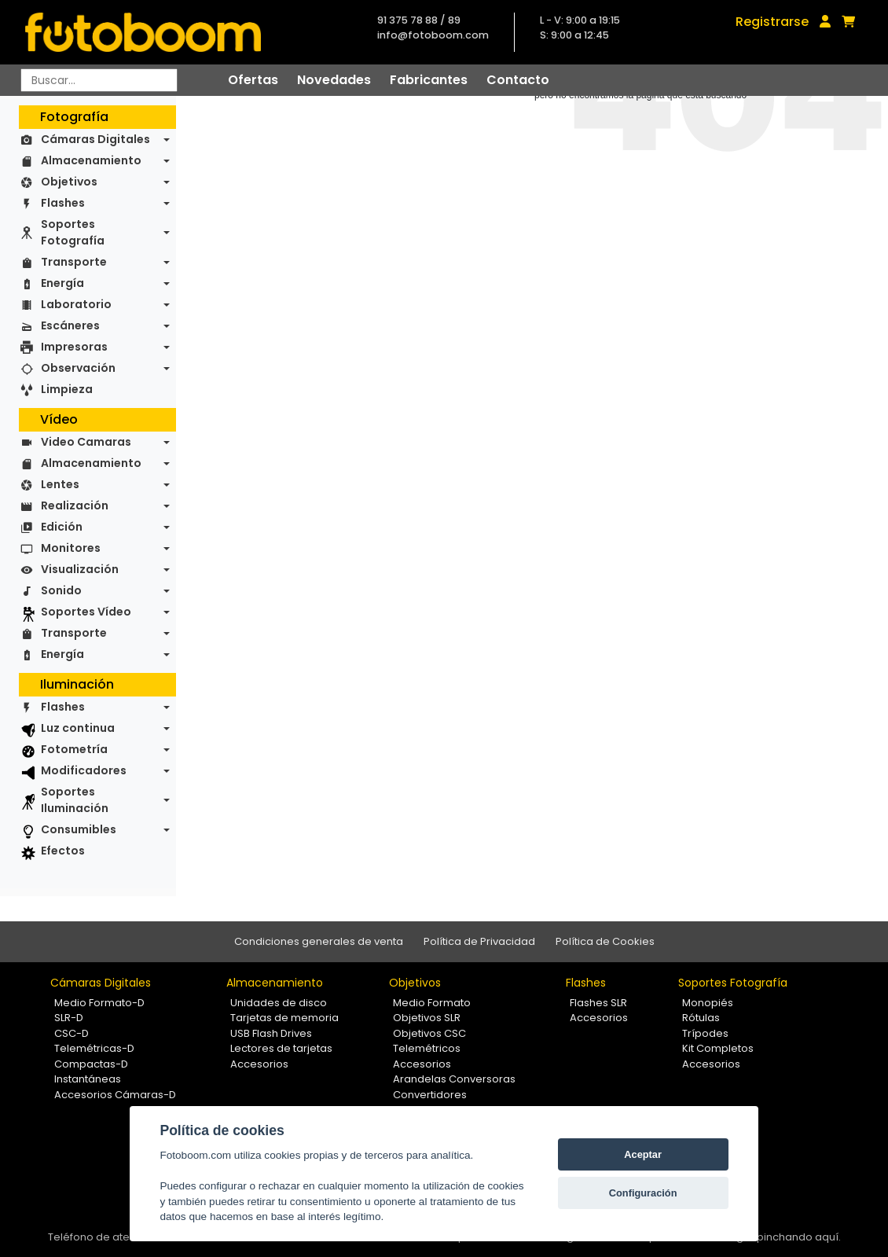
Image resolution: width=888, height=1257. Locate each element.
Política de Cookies (605, 941)
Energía (62, 283)
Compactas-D (91, 1064)
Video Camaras (86, 442)
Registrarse (772, 22)
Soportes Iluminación (74, 800)
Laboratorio (76, 304)
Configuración (643, 1193)
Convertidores (430, 1094)
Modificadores (84, 770)
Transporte (74, 262)
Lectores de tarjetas (281, 1048)
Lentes (60, 484)
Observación (78, 368)
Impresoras (74, 347)
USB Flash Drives (271, 1033)
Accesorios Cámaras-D (115, 1094)
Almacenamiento (91, 160)
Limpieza (67, 389)
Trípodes (705, 1033)
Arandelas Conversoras (454, 1078)
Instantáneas (87, 1078)
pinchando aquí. (799, 1236)
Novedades (334, 80)
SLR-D (68, 1017)
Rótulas (701, 1017)
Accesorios (259, 1064)
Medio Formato (432, 1002)
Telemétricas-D (94, 1048)
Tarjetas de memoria (284, 1017)
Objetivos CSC (429, 1033)
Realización (74, 505)
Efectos (63, 850)
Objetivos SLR (427, 1017)
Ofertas (253, 80)
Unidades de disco (278, 1002)
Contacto (517, 80)
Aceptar (643, 1154)
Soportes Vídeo (86, 611)
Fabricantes (429, 80)
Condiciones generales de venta (318, 941)
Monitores (71, 548)
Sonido (61, 590)
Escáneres (70, 325)
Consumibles (78, 829)
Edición (62, 527)
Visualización (80, 569)
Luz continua (78, 728)
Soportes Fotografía (73, 232)
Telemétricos (427, 1048)
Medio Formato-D (99, 1002)
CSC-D (71, 1033)
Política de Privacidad (479, 941)
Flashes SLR (598, 1002)
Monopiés (707, 1002)
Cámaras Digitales (95, 139)
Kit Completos (718, 1048)
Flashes (63, 203)
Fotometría (74, 749)
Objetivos (69, 181)
